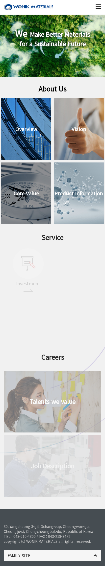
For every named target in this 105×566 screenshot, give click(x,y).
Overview (26, 129)
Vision (79, 129)
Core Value (26, 193)
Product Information (78, 193)
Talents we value (52, 401)
